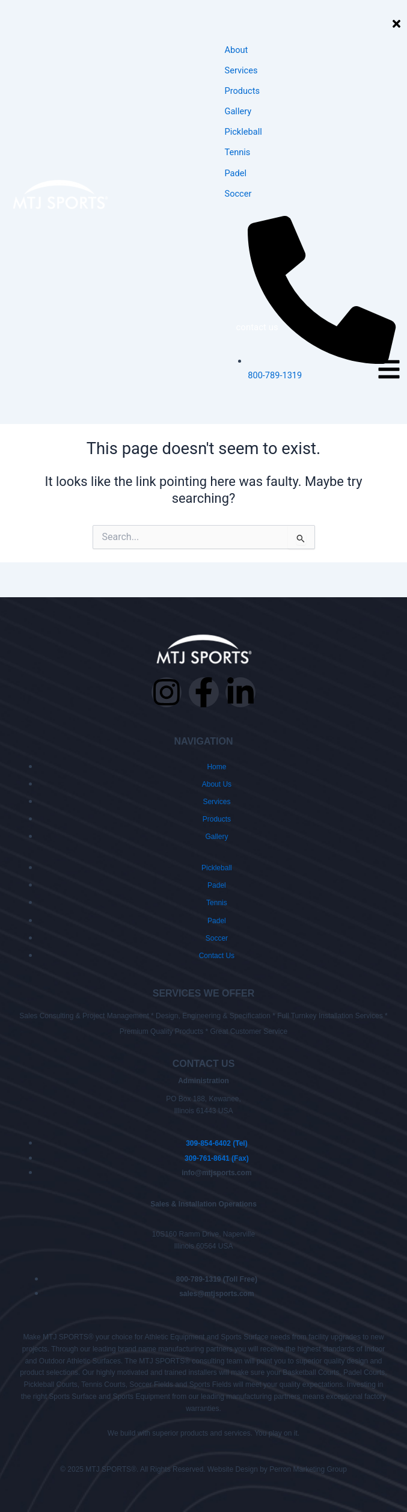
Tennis (238, 152)
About (236, 50)
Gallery (238, 111)
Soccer (238, 193)
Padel (236, 173)
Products (242, 90)
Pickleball (243, 131)
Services (241, 70)
